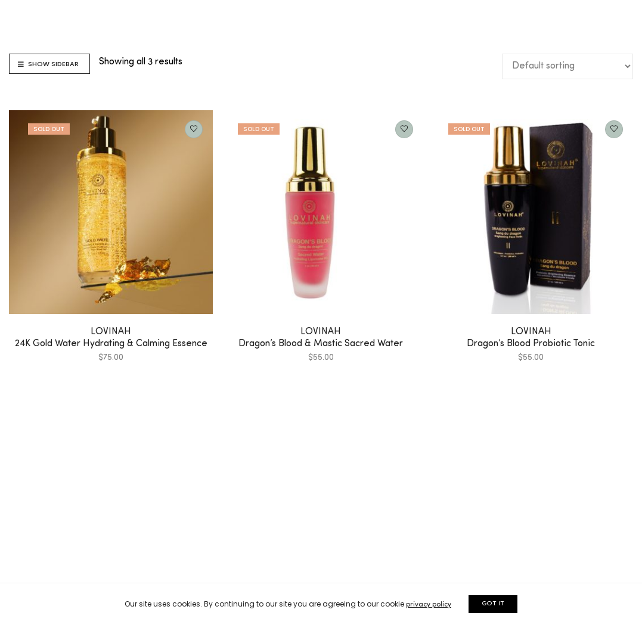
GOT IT (493, 604)
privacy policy (428, 604)
